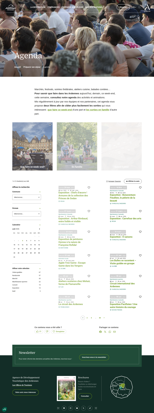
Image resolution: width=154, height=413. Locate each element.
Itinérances (53, 7)
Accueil (17, 67)
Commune (26, 192)
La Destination (37, 7)
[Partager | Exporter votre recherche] (113, 181)
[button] (4, 409)
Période (26, 208)
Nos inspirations (93, 7)
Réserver (123, 7)
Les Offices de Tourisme (22, 385)
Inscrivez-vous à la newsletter (94, 357)
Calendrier (26, 225)
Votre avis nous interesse (25, 392)
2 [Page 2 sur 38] (87, 318)
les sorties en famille (97, 109)
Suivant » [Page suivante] (104, 318)
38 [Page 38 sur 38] (100, 318)
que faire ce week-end (60, 109)
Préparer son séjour (72, 7)
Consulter (85, 396)
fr (134, 7)
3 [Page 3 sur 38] (91, 318)
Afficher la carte (132, 181)
